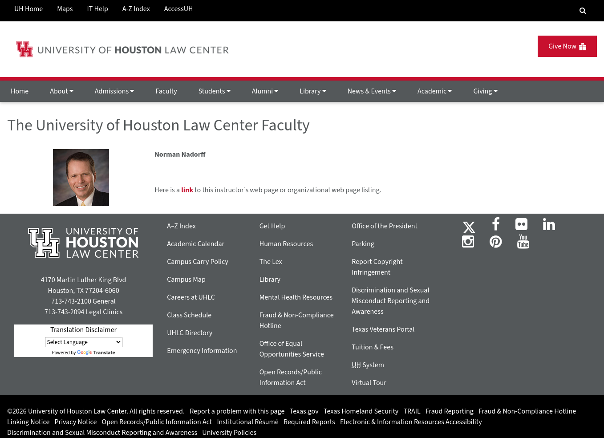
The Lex (270, 262)
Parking (363, 244)
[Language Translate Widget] (83, 342)
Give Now (567, 46)
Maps (65, 9)
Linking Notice (28, 422)
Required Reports (309, 422)
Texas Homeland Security (361, 411)
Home (19, 91)
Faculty (166, 91)
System (368, 365)
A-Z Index (136, 9)
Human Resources (286, 244)
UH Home (28, 9)
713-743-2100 (71, 301)
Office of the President (385, 226)
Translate (96, 353)
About (61, 91)
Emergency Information (202, 351)
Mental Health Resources (295, 297)
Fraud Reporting (450, 411)
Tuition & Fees (372, 347)
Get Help (272, 226)
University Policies (229, 433)
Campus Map (186, 279)
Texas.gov (304, 411)
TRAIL (412, 411)
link (187, 190)
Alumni (265, 91)
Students (215, 91)
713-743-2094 (64, 312)
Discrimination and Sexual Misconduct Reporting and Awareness (391, 300)
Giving (485, 91)
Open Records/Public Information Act (157, 422)
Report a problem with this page (237, 411)
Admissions (114, 91)
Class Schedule (189, 315)
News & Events (372, 91)
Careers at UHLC (191, 297)
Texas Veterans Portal (383, 329)
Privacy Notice (76, 422)
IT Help (97, 9)
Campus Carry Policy (197, 262)
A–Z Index (181, 226)
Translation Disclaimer (83, 330)
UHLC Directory (189, 333)
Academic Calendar (195, 244)
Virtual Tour (369, 383)
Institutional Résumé (247, 422)
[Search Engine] (583, 10)
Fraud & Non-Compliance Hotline (527, 411)
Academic (435, 91)
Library (313, 91)
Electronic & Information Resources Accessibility (411, 422)
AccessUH (178, 9)
